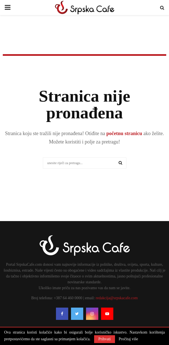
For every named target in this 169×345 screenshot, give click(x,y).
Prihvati (104, 339)
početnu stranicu (123, 133)
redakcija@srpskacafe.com (117, 298)
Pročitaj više (128, 339)
